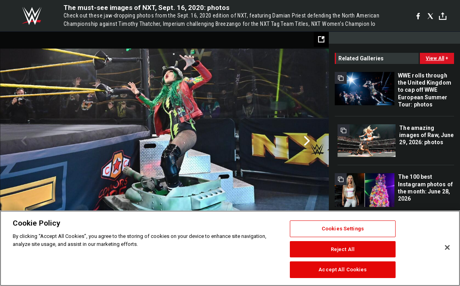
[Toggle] (443, 16)
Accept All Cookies (342, 269)
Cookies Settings (343, 229)
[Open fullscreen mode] (321, 39)
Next (306, 141)
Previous (23, 141)
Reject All (343, 249)
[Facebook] (418, 16)
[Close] (447, 247)
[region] (230, 248)
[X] (430, 16)
